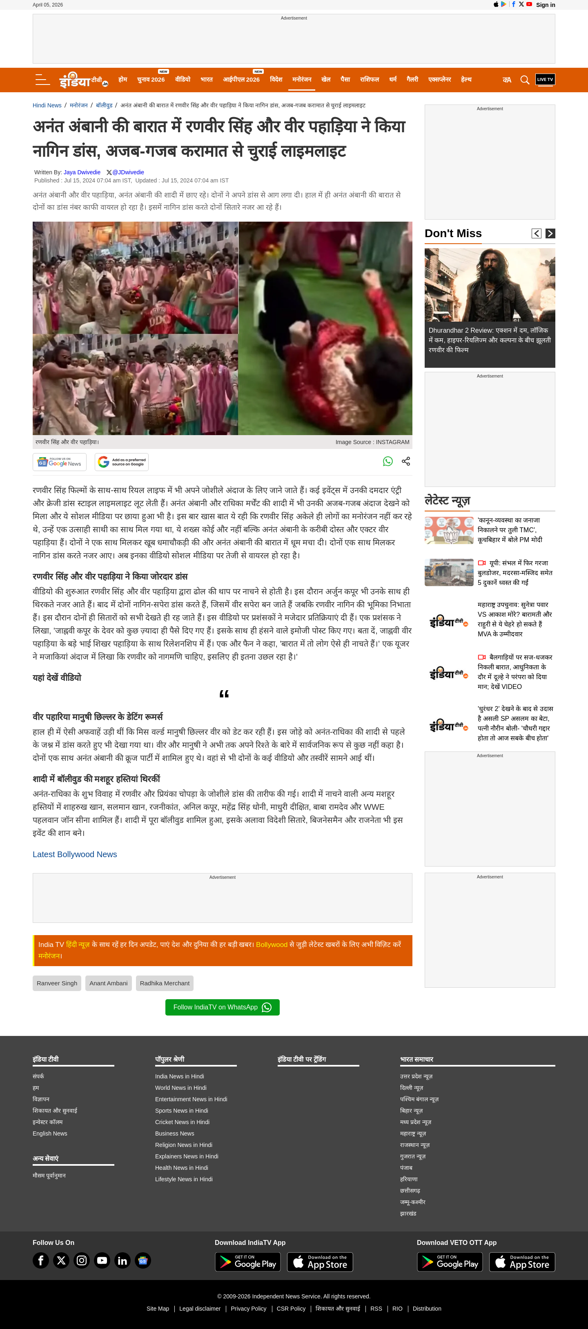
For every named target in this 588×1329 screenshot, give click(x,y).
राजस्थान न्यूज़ (415, 1145)
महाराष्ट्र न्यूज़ (413, 1133)
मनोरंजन (301, 79)
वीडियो (182, 79)
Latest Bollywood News (75, 854)
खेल (325, 79)
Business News (174, 1133)
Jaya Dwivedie (82, 172)
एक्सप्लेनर (439, 79)
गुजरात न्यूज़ (412, 1156)
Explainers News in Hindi (186, 1156)
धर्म (392, 79)
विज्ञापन (41, 1099)
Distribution (427, 1308)
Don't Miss (453, 233)
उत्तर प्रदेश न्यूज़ (416, 1076)
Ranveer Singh (57, 983)
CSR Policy (291, 1308)
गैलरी (412, 79)
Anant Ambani (108, 983)
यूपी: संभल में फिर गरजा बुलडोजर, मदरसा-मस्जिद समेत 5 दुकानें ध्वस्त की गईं (515, 573)
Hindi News (47, 105)
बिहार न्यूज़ (411, 1110)
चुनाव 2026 (151, 79)
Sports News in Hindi (181, 1110)
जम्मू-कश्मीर (412, 1202)
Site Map (158, 1308)
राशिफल (369, 79)
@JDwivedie (128, 172)
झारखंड (408, 1213)
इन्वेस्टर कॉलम (47, 1122)
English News (50, 1133)
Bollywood (272, 945)
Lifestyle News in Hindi (184, 1179)
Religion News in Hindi (183, 1145)
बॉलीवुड (104, 105)
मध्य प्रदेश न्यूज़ (415, 1122)
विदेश (276, 79)
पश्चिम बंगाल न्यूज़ (419, 1099)
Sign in (545, 5)
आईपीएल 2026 (241, 79)
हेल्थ (466, 79)
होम (122, 79)
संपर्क (38, 1076)
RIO (397, 1308)
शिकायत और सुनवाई (55, 1110)
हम (36, 1088)
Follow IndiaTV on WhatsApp (223, 1007)
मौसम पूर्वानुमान (49, 1175)
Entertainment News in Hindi (191, 1099)
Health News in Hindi (181, 1168)
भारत (206, 79)
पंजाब (406, 1168)
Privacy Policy (248, 1308)
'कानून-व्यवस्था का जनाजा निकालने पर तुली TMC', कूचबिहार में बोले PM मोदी (510, 530)
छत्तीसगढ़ (410, 1190)
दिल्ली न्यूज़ (411, 1088)
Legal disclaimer (199, 1308)
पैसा (345, 79)
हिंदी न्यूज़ (78, 945)
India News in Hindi (179, 1076)
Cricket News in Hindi (182, 1122)
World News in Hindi (181, 1088)
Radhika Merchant (165, 983)
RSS (376, 1308)
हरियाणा (409, 1179)
